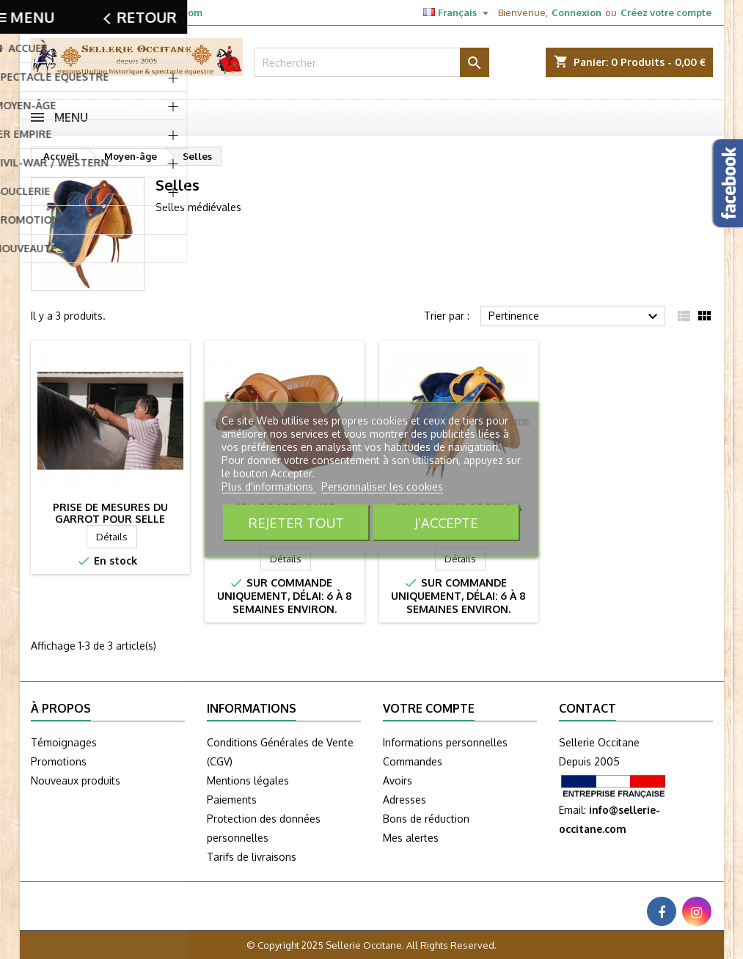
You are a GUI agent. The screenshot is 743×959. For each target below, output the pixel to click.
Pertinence (575, 317)
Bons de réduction (426, 818)
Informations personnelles (445, 742)
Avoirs (397, 780)
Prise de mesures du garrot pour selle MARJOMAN (110, 519)
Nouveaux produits (75, 780)
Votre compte (429, 708)
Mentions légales (248, 780)
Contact (587, 708)
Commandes (412, 761)
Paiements (232, 799)
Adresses (404, 799)
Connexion (576, 12)
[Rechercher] (372, 62)
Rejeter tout (296, 522)
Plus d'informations (269, 486)
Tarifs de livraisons (251, 856)
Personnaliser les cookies (382, 486)
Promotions (59, 761)
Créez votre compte (666, 12)
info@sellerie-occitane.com (137, 12)
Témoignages (64, 742)
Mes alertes (411, 837)
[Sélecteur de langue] (457, 12)
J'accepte (446, 522)
